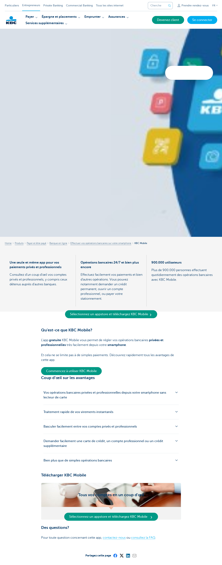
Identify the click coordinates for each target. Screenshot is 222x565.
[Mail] (134, 555)
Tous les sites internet (109, 5)
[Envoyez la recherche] (169, 5)
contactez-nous (114, 537)
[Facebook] (115, 555)
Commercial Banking (79, 5)
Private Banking (53, 5)
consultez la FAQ (143, 537)
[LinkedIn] (127, 555)
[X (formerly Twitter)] (121, 555)
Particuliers (12, 5)
